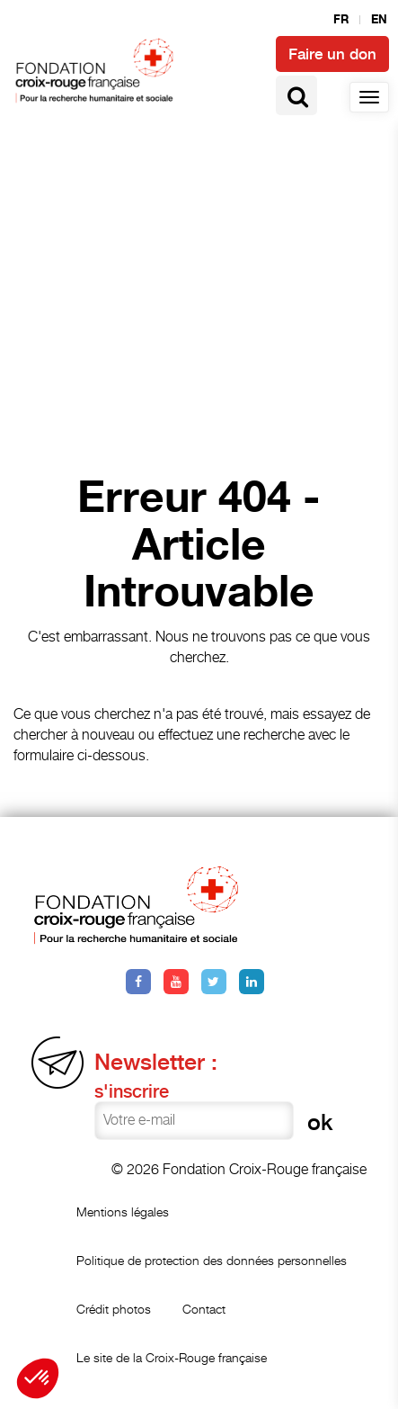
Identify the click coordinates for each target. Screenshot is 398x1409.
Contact (204, 1308)
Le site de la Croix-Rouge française (171, 1357)
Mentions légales (122, 1211)
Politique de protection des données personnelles (211, 1260)
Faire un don (332, 54)
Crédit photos (113, 1308)
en (379, 19)
